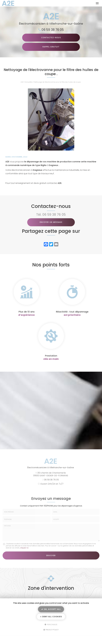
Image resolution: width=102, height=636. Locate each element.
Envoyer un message (51, 222)
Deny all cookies (51, 616)
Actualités (29, 82)
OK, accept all (51, 609)
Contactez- (51, 37)
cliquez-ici (24, 548)
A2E (22, 82)
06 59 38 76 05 (53, 30)
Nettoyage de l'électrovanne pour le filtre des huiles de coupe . (57, 82)
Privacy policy (51, 629)
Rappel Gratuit (51, 47)
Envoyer (51, 555)
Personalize (51, 624)
